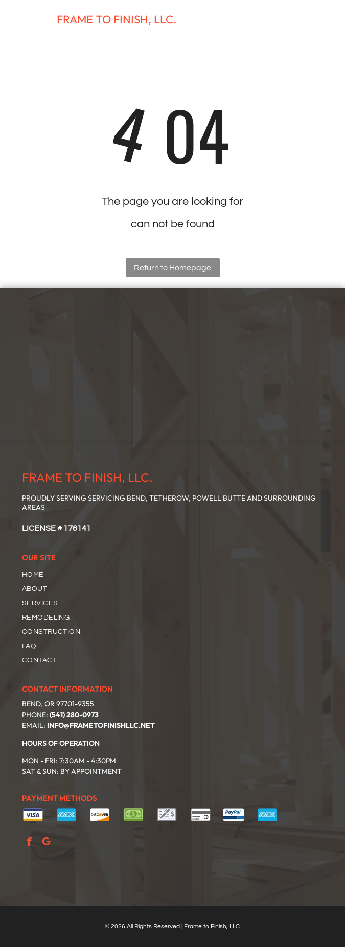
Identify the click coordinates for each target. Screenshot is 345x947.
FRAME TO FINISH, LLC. (116, 19)
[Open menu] (322, 20)
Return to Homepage (172, 268)
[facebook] (29, 843)
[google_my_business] (46, 843)
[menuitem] (176, 574)
